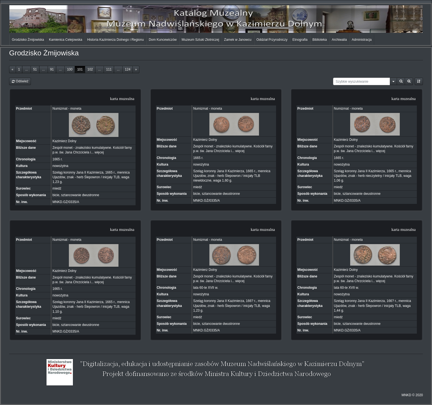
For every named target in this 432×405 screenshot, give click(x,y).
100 (69, 69)
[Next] (136, 69)
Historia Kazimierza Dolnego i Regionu (115, 40)
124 (127, 69)
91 (52, 69)
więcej (99, 152)
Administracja (362, 40)
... (26, 69)
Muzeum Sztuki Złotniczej (200, 40)
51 (35, 69)
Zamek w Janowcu (237, 40)
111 (109, 69)
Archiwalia (339, 40)
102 (90, 69)
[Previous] (12, 69)
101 (80, 69)
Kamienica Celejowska (65, 40)
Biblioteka (319, 40)
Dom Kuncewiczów (163, 40)
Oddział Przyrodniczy (272, 40)
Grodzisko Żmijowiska (28, 40)
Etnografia (299, 40)
